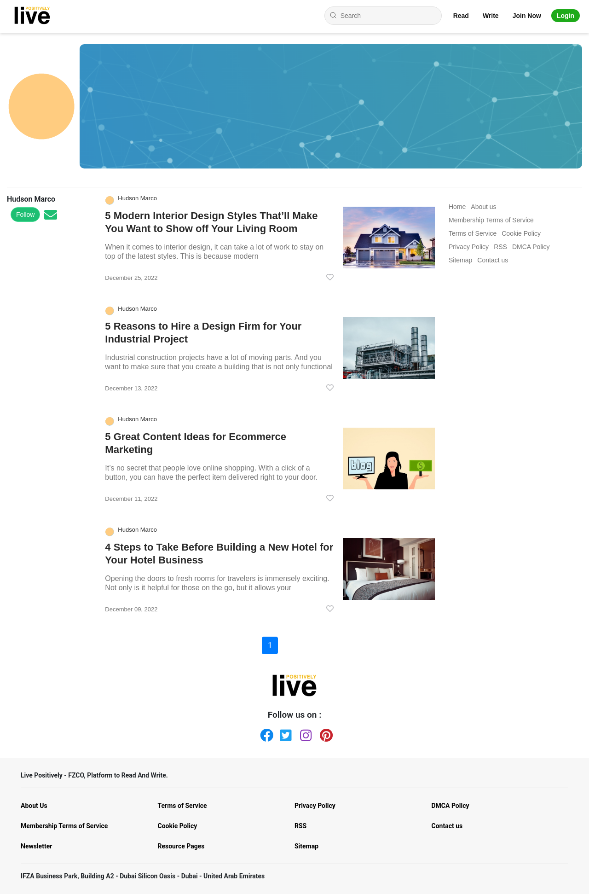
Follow (25, 214)
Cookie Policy (177, 826)
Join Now (527, 15)
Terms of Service (182, 805)
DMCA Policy (450, 805)
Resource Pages (181, 846)
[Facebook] (264, 733)
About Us (34, 805)
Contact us (447, 826)
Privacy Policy (314, 805)
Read (461, 15)
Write (491, 15)
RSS (300, 826)
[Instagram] (304, 733)
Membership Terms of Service (64, 826)
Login (565, 15)
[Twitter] (284, 733)
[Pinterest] (324, 733)
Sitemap (306, 846)
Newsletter (36, 846)
